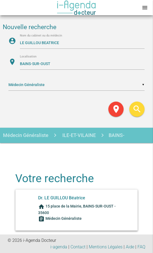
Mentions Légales (106, 246)
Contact (78, 246)
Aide (130, 246)
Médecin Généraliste (25, 135)
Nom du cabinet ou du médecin (41, 36)
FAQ (141, 246)
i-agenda (58, 246)
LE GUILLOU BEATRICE (63, 151)
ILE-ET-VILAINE (78, 135)
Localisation (28, 57)
